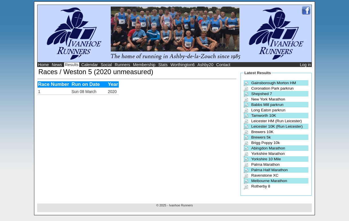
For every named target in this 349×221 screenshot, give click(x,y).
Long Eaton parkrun (268, 110)
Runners (122, 64)
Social (106, 64)
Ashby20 (205, 64)
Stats (163, 64)
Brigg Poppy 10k (265, 143)
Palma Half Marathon (269, 170)
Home (43, 64)
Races (47, 72)
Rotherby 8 (260, 186)
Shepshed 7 (261, 94)
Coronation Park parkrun (272, 88)
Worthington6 (182, 64)
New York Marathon (268, 99)
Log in (305, 64)
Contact (223, 64)
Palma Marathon (265, 164)
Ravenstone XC (264, 175)
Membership (144, 64)
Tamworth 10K (263, 115)
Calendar (89, 64)
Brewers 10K (262, 132)
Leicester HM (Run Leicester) (276, 121)
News (57, 64)
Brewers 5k (261, 137)
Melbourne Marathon (269, 181)
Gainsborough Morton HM (273, 83)
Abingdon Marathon (268, 148)
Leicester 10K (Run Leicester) (277, 126)
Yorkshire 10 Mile (266, 159)
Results (72, 64)
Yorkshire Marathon (268, 153)
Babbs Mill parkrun (267, 104)
